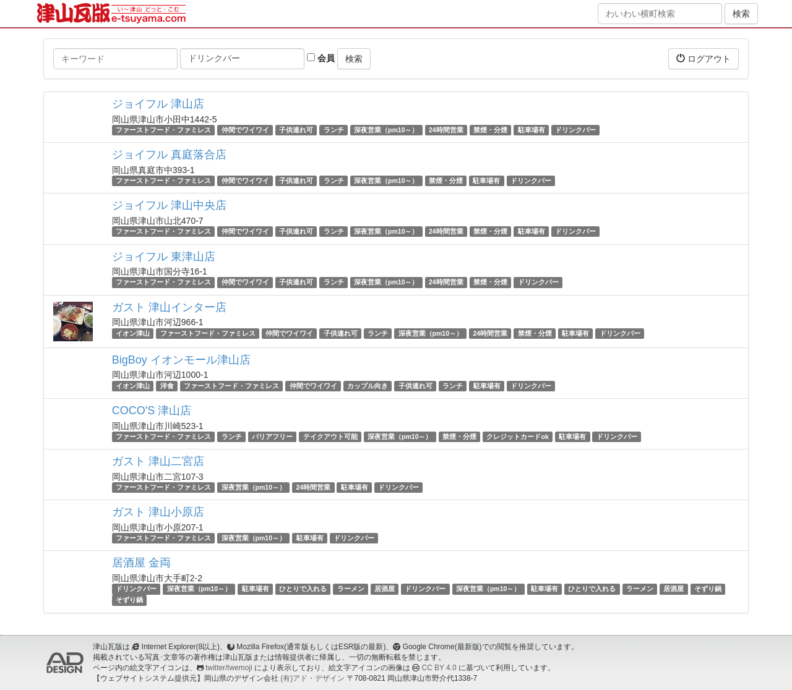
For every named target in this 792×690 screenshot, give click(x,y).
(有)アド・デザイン (312, 678)
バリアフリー (272, 436)
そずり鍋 (707, 588)
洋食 (167, 386)
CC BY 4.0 (439, 667)
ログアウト (703, 58)
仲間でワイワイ (245, 130)
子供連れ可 (296, 130)
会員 (321, 58)
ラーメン (350, 588)
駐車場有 (531, 130)
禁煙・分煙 (490, 130)
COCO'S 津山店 (151, 410)
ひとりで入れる (303, 588)
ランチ (334, 130)
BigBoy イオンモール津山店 (181, 360)
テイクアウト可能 (330, 436)
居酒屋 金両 (141, 562)
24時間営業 (446, 130)
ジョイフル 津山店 (158, 104)
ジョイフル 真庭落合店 (169, 154)
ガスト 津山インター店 (169, 307)
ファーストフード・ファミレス (163, 130)
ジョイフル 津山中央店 (169, 205)
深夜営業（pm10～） (386, 130)
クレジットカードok (517, 436)
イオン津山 (133, 333)
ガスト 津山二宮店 (158, 461)
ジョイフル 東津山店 (163, 256)
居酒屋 (384, 588)
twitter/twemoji (228, 667)
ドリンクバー (575, 130)
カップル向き (367, 386)
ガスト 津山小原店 (158, 512)
